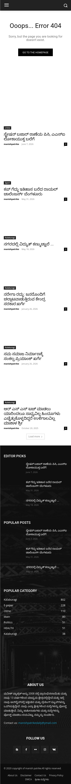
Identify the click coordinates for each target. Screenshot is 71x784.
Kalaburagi (10, 237)
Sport (7, 182)
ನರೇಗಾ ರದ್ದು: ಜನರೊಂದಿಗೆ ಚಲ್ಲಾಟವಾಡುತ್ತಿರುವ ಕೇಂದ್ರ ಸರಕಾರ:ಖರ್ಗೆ (24, 299)
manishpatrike (11, 144)
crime (7, 127)
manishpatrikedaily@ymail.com (37, 723)
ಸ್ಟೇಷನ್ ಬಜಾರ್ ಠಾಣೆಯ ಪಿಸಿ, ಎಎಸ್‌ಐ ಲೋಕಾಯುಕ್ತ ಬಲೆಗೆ (34, 136)
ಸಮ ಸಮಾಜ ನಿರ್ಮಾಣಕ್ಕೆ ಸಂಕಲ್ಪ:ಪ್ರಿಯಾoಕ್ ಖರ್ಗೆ (23, 356)
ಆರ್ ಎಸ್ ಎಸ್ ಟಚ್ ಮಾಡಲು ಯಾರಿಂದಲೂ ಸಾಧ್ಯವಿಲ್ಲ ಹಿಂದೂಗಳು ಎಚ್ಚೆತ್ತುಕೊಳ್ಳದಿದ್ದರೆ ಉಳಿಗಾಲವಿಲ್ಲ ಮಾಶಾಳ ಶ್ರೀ (32, 416)
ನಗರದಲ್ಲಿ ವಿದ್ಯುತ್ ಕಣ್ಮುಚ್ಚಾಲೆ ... (29, 244)
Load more (35, 436)
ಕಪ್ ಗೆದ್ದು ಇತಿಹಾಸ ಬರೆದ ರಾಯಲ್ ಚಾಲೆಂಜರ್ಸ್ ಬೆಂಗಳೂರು (31, 191)
